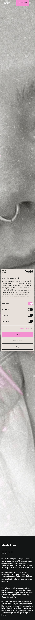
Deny (17, 347)
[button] (32, 3)
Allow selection (17, 341)
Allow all (17, 334)
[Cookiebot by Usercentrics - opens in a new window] (25, 271)
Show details (24, 328)
